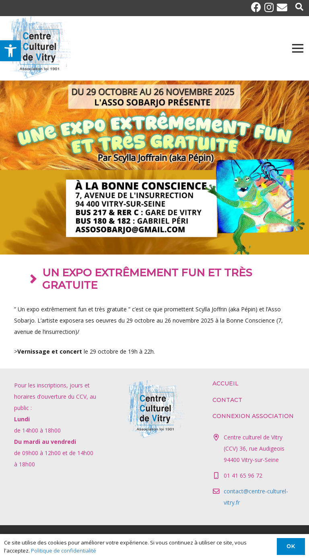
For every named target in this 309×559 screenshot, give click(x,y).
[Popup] (299, 7)
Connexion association (253, 416)
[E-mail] (282, 7)
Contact (227, 400)
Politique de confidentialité (63, 550)
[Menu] (298, 48)
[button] (10, 50)
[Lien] (39, 48)
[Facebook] (257, 7)
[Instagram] (270, 7)
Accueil (225, 383)
